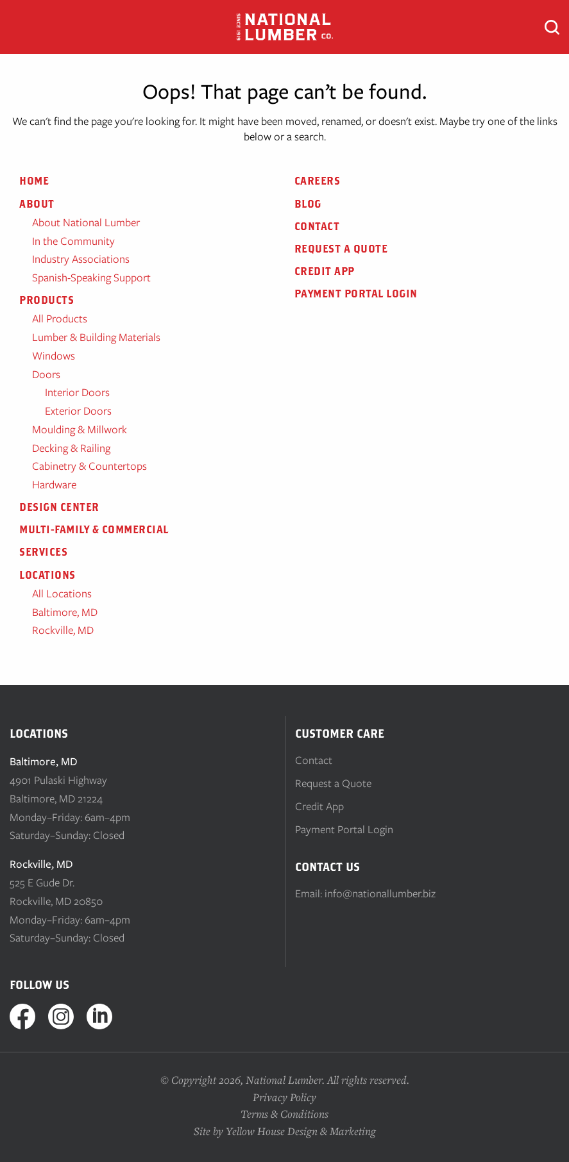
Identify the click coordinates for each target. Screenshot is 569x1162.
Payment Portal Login (356, 293)
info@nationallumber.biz (380, 893)
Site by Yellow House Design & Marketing (285, 1131)
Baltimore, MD (65, 612)
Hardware (54, 484)
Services (43, 552)
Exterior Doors (78, 411)
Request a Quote (341, 248)
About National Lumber (86, 222)
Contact (317, 226)
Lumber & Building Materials (96, 337)
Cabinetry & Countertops (89, 466)
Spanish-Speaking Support (91, 277)
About (37, 204)
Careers (317, 181)
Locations (47, 575)
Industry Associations (81, 259)
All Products (59, 318)
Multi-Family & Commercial (94, 529)
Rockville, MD (63, 630)
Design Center (59, 507)
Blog (307, 204)
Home (34, 181)
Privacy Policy (284, 1097)
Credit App (324, 271)
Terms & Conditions (284, 1113)
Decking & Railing (71, 448)
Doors (46, 374)
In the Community (73, 241)
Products (46, 300)
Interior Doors (77, 392)
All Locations (62, 593)
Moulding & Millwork (79, 429)
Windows (53, 355)
